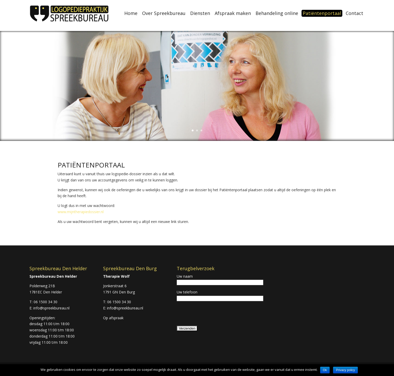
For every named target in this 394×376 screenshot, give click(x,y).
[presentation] (216, 315)
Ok (325, 370)
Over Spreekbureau (164, 13)
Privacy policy (345, 370)
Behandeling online (277, 13)
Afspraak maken (233, 13)
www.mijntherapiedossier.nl (81, 211)
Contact (354, 13)
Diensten (200, 13)
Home (130, 13)
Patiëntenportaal (322, 13)
